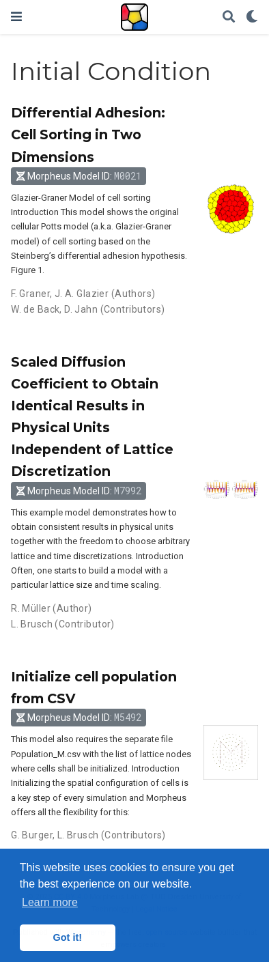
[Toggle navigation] (16, 17)
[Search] (229, 17)
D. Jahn (81, 309)
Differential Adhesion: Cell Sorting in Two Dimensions (88, 134)
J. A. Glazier (82, 293)
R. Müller (31, 608)
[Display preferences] (252, 17)
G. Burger (32, 835)
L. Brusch (32, 624)
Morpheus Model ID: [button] (78, 175)
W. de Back (35, 309)
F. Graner (30, 293)
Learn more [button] (50, 902)
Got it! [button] (67, 937)
